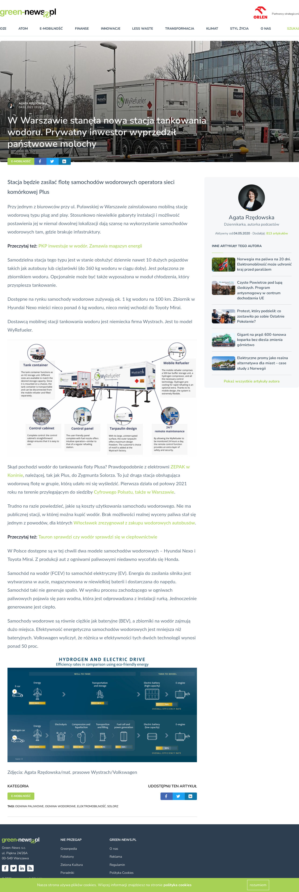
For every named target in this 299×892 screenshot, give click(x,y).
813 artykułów (277, 233)
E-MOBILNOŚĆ (21, 161)
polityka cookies (178, 885)
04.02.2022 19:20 (30, 107)
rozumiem (258, 885)
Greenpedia (69, 848)
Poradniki (67, 873)
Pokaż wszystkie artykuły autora (252, 381)
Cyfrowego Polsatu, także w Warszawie (134, 492)
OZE (3, 28)
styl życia (239, 28)
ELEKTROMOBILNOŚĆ (91, 806)
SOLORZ (112, 806)
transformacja (179, 28)
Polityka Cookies (122, 873)
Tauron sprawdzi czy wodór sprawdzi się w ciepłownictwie (97, 536)
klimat (212, 28)
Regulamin (117, 865)
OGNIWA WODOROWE (60, 806)
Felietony (67, 856)
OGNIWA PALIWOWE (29, 806)
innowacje (110, 28)
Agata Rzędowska (33, 103)
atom (23, 28)
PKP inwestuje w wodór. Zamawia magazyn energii (90, 245)
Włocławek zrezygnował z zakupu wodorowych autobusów (134, 522)
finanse (82, 28)
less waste (142, 28)
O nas (266, 28)
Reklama (116, 856)
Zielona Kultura (72, 865)
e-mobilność (51, 28)
